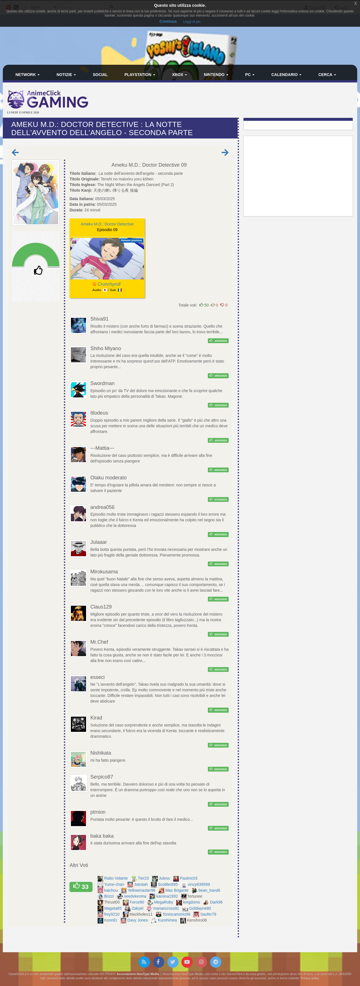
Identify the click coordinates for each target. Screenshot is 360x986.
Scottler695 (168, 884)
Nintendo (216, 74)
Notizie (66, 74)
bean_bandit (210, 890)
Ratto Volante (116, 878)
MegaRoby (164, 902)
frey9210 (112, 914)
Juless (165, 878)
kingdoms (192, 902)
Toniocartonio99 (177, 914)
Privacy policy (310, 978)
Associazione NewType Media (138, 974)
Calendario (286, 74)
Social (100, 74)
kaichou (111, 890)
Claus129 (101, 607)
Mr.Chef (99, 642)
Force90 (137, 902)
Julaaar (98, 542)
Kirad (96, 718)
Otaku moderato (108, 477)
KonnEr (111, 920)
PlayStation (140, 74)
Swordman (102, 383)
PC (250, 74)
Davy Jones (138, 920)
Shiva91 (99, 319)
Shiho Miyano (105, 348)
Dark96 (217, 902)
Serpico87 (101, 777)
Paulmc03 (189, 878)
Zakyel (138, 908)
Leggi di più (191, 22)
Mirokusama (104, 571)
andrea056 (102, 507)
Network (27, 74)
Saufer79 (208, 914)
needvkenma (135, 896)
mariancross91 (166, 908)
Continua (168, 21)
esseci (97, 677)
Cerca (327, 74)
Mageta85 (113, 908)
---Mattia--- (102, 448)
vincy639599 (199, 884)
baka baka (102, 836)
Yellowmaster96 (142, 890)
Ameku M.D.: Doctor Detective (146, 165)
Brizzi (109, 896)
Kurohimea (168, 920)
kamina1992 (167, 896)
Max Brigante (177, 890)
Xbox (179, 74)
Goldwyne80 (200, 908)
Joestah (141, 884)
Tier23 (144, 878)
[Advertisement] (239, 100)
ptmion (97, 812)
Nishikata (100, 753)
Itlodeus (99, 413)
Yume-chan (114, 884)
